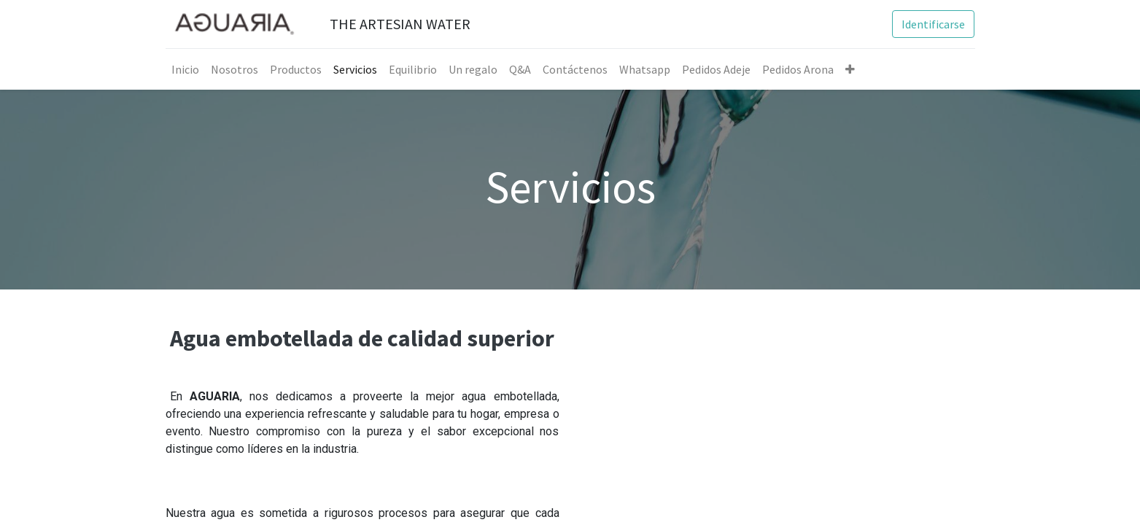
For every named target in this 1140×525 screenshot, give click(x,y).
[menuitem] (185, 69)
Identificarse (933, 24)
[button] (850, 69)
